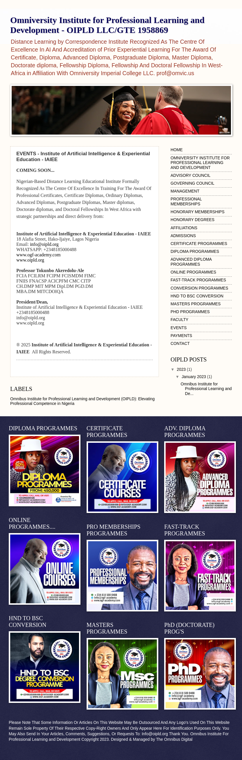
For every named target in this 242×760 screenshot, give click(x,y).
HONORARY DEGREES (193, 220)
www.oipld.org (30, 260)
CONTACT (180, 343)
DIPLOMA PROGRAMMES (195, 251)
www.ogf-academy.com (38, 254)
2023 (182, 369)
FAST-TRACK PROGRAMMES (198, 280)
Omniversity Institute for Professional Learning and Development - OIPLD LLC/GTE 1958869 (107, 25)
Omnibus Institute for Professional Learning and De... (206, 389)
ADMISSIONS (183, 236)
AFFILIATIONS (184, 228)
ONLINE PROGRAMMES (193, 272)
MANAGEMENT (185, 191)
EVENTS (179, 328)
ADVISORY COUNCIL (191, 175)
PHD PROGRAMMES (190, 312)
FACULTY (179, 320)
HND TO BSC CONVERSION (197, 296)
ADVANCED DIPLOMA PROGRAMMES (191, 262)
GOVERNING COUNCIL (192, 183)
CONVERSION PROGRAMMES (199, 288)
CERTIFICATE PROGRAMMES (199, 243)
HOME (177, 150)
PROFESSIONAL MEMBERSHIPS (186, 201)
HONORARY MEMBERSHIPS (198, 212)
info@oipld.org (44, 244)
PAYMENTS (181, 336)
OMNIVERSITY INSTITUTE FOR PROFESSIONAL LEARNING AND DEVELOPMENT (200, 163)
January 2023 (194, 377)
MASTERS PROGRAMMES (196, 304)
